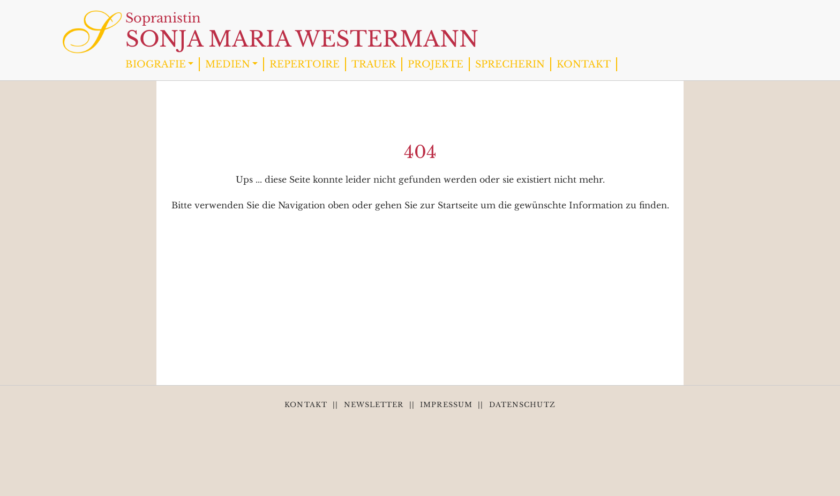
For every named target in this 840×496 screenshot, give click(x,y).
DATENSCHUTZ (522, 405)
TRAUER (373, 64)
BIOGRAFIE (155, 64)
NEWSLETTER (374, 405)
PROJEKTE (435, 64)
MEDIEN (227, 64)
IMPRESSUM (446, 405)
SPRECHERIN (510, 64)
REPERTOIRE (304, 64)
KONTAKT (584, 64)
